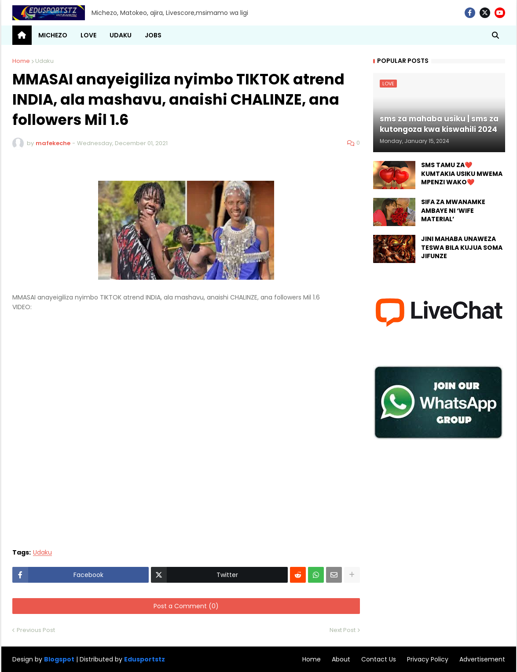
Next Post (343, 630)
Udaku (44, 61)
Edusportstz (144, 659)
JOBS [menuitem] (153, 35)
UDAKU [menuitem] (121, 35)
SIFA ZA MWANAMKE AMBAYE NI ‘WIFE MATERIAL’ (453, 210)
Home (21, 61)
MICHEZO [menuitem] (52, 35)
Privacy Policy (427, 659)
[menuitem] (22, 35)
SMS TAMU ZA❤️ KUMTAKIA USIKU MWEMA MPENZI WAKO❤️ (461, 173)
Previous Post (36, 630)
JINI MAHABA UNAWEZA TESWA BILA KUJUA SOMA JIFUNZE (461, 247)
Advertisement (482, 659)
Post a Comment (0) (186, 606)
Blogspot (59, 659)
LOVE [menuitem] (88, 35)
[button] (495, 35)
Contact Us (378, 659)
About (341, 659)
